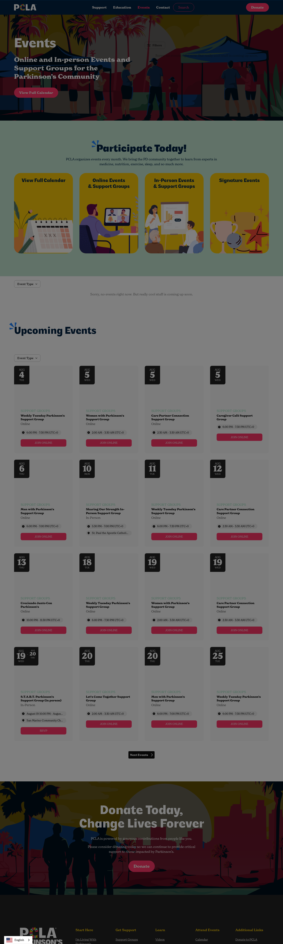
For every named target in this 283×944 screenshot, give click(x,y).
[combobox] (18, 940)
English (15, 940)
